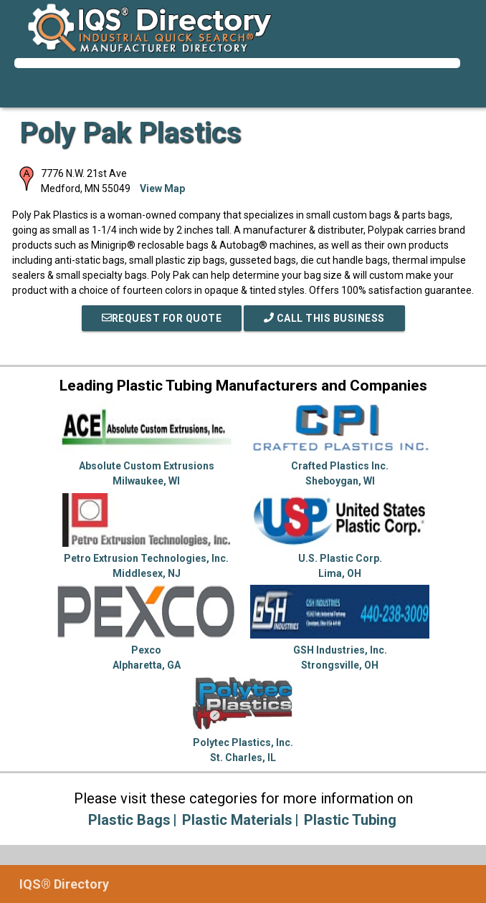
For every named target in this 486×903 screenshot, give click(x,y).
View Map (162, 188)
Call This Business (324, 318)
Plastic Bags (129, 819)
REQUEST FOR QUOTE (162, 318)
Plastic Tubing (350, 819)
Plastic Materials (237, 819)
